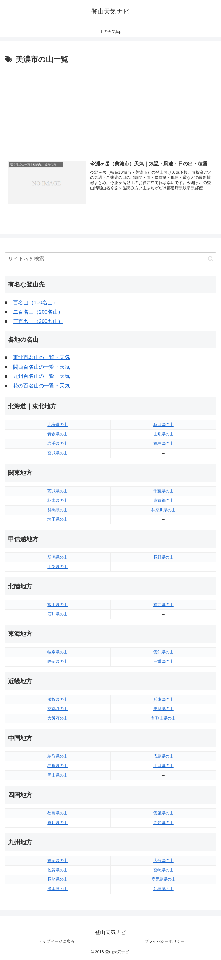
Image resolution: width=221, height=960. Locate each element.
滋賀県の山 (57, 699)
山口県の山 (163, 765)
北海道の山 (57, 424)
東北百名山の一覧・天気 (41, 357)
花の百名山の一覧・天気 (41, 386)
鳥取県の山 (57, 756)
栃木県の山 (57, 500)
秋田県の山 (163, 424)
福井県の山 (163, 604)
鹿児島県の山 (163, 879)
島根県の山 (57, 765)
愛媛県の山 (163, 813)
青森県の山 (57, 434)
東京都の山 (163, 500)
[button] (210, 258)
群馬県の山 (57, 510)
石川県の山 (57, 614)
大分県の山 (163, 860)
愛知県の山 (163, 652)
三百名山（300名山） (38, 321)
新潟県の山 (57, 557)
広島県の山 (163, 756)
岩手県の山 (57, 443)
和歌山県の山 (163, 718)
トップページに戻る (56, 941)
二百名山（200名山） (38, 312)
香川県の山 (57, 822)
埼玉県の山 (57, 519)
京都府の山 (57, 708)
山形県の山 (163, 434)
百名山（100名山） (35, 302)
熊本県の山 (57, 888)
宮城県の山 (57, 453)
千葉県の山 (163, 491)
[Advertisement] (110, 109)
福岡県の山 (57, 860)
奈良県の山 (163, 708)
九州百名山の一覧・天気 (41, 376)
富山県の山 (57, 604)
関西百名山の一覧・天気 (41, 367)
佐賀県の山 (57, 870)
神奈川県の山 (163, 510)
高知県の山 (163, 822)
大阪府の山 (57, 718)
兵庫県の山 (163, 699)
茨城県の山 (57, 491)
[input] (110, 258)
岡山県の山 (57, 775)
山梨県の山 (57, 566)
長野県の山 (163, 557)
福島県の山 (163, 443)
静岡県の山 (57, 661)
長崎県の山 (57, 879)
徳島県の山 (57, 813)
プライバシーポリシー (164, 941)
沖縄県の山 (163, 888)
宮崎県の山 (163, 870)
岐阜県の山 (57, 652)
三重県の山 (163, 661)
